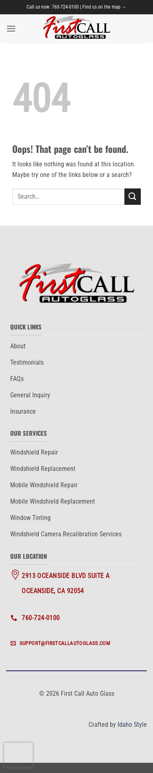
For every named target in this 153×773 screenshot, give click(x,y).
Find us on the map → (104, 7)
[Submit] (132, 196)
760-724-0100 (65, 7)
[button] (11, 28)
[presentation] (18, 755)
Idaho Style (132, 724)
